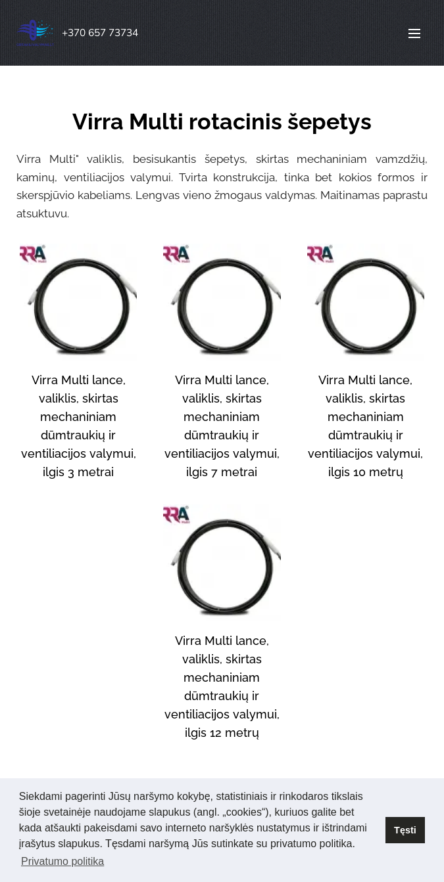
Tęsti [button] (405, 830)
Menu (414, 33)
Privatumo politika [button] (62, 861)
